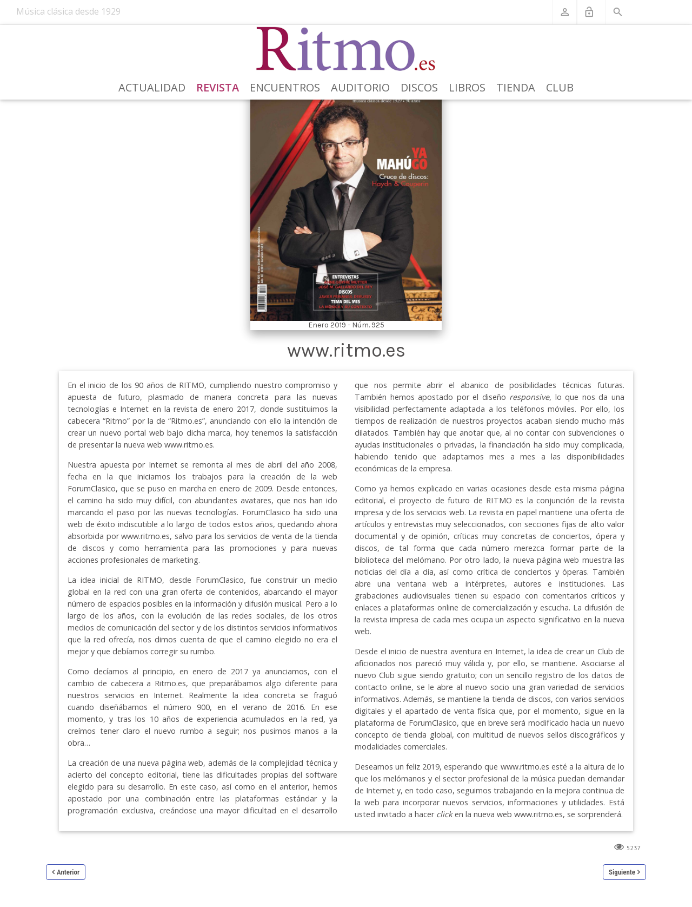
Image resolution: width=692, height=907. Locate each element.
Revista (217, 87)
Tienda (515, 87)
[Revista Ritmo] (346, 49)
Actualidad (151, 87)
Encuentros (285, 87)
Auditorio (360, 87)
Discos (419, 87)
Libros (467, 87)
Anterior (68, 872)
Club (560, 87)
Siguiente (622, 872)
